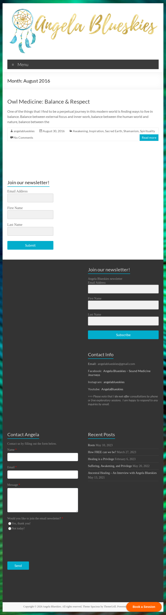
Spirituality (147, 131)
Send (18, 565)
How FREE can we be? (102, 452)
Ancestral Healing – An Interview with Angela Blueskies (122, 473)
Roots (91, 445)
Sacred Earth (113, 131)
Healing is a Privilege (101, 459)
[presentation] (34, 545)
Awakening (80, 131)
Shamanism (131, 131)
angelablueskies (24, 131)
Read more (149, 137)
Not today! (18, 528)
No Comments (23, 137)
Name (12, 449)
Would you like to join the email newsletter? (35, 518)
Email (12, 467)
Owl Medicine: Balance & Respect (48, 101)
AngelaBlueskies (112, 389)
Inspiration (96, 131)
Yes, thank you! (21, 523)
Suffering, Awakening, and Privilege (110, 466)
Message (13, 484)
